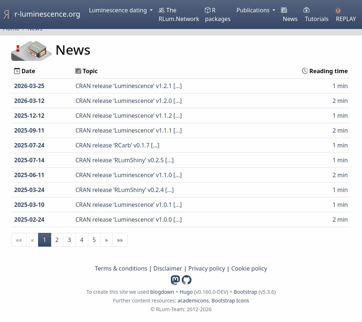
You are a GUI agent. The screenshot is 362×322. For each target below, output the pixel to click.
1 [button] (44, 240)
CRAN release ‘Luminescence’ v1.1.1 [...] (128, 130)
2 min (340, 101)
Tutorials (316, 14)
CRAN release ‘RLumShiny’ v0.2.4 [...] (124, 190)
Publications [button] (253, 10)
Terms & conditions (121, 268)
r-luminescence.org (41, 14)
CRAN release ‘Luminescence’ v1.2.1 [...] (128, 86)
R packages (218, 14)
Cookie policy (249, 268)
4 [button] (81, 240)
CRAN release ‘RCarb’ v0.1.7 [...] (117, 145)
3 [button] (69, 240)
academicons (193, 300)
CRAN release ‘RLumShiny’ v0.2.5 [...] (124, 160)
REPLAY (345, 15)
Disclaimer (167, 268)
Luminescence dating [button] (118, 10)
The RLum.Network (179, 14)
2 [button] (57, 240)
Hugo (186, 291)
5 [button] (94, 240)
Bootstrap (246, 291)
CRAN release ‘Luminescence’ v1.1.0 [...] (128, 175)
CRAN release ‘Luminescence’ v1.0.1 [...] (128, 205)
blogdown (162, 291)
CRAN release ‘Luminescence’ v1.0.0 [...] (128, 219)
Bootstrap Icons (230, 300)
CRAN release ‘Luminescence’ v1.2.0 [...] (128, 101)
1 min (340, 86)
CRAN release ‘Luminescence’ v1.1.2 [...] (128, 116)
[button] (106, 240)
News (289, 14)
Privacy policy (206, 268)
